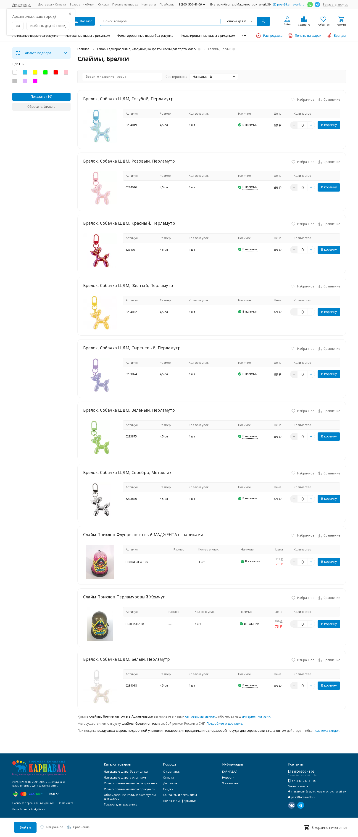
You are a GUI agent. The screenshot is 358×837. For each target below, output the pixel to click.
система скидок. (327, 730)
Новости (228, 777)
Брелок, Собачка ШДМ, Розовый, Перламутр (129, 161)
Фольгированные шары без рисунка (145, 35)
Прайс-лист (168, 4)
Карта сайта (65, 803)
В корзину (329, 125)
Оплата (168, 777)
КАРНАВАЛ (229, 771)
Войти (25, 827)
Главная (83, 49)
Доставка (170, 783)
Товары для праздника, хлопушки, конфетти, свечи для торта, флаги (147, 49)
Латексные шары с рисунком (88, 35)
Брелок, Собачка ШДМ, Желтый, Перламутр (128, 285)
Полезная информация (179, 801)
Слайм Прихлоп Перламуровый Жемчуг (124, 597)
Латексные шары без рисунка (35, 35)
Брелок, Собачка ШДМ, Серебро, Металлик (127, 472)
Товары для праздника (120, 804)
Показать (38, 96)
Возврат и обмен (82, 4)
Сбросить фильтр (41, 106)
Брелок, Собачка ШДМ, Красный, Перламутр (129, 223)
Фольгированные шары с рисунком (208, 35)
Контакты (149, 4)
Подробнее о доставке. (224, 723)
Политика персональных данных (33, 803)
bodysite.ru (38, 809)
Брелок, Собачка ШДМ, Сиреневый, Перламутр (132, 347)
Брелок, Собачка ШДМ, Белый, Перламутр (126, 659)
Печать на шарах (125, 4)
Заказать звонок (335, 4)
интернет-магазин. (256, 716)
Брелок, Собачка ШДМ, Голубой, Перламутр (128, 98)
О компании (172, 771)
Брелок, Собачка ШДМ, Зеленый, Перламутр (129, 410)
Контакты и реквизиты (180, 795)
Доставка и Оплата (52, 4)
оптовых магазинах (200, 716)
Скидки (103, 4)
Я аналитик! (230, 783)
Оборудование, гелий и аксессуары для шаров (130, 796)
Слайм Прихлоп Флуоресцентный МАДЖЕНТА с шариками (143, 534)
